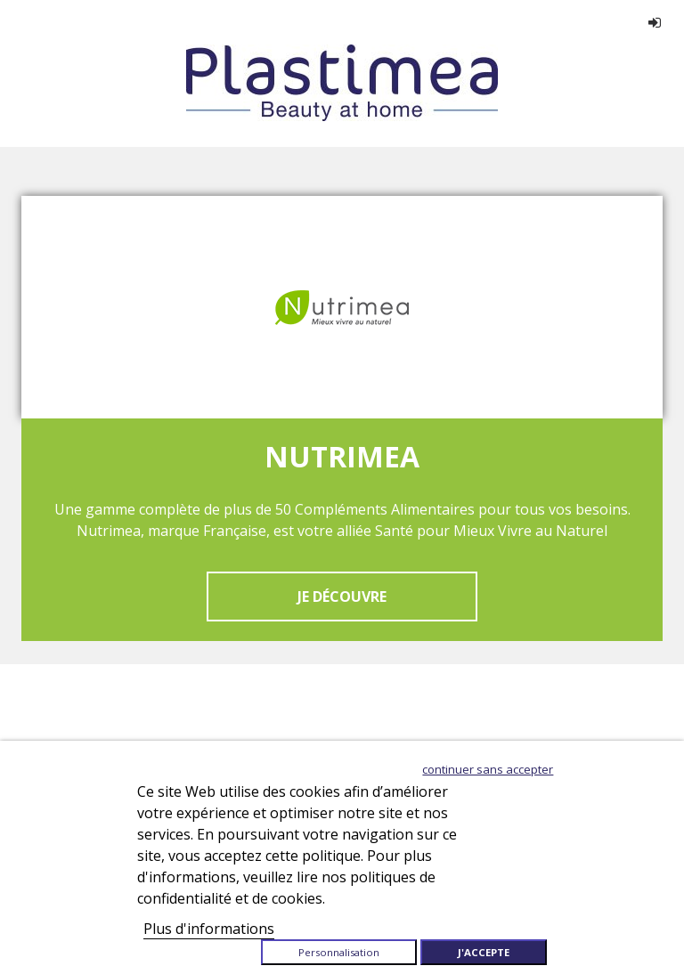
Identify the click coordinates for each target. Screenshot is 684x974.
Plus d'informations (208, 928)
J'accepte (483, 952)
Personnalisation (338, 952)
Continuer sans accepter (487, 769)
